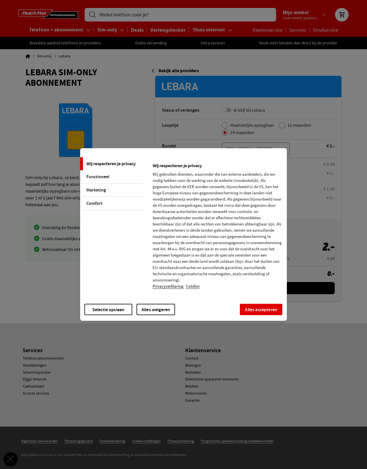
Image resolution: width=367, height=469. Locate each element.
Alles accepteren (261, 310)
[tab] (112, 163)
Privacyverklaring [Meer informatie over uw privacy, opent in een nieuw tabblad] (168, 286)
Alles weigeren (156, 310)
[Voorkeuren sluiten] (8, 459)
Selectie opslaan (108, 310)
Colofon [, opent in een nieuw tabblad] (193, 286)
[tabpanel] (217, 227)
